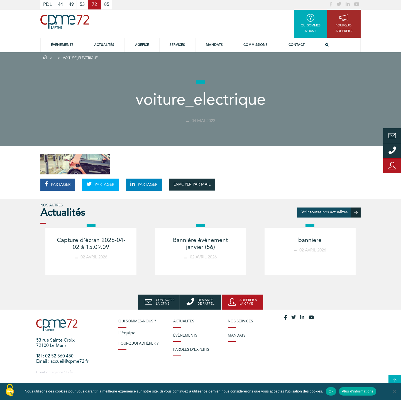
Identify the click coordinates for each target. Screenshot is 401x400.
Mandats (214, 45)
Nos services (240, 321)
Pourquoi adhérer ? (138, 343)
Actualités (104, 45)
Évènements (62, 45)
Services (177, 45)
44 (60, 4)
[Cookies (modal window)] (9, 390)
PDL (47, 4)
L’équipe (127, 333)
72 (94, 4)
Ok (331, 391)
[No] (394, 391)
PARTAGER (58, 184)
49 (71, 4)
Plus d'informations (357, 391)
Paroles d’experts (191, 350)
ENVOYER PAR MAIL (192, 184)
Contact (296, 45)
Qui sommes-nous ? (137, 321)
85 (106, 4)
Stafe (68, 372)
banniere (310, 240)
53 (82, 4)
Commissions (255, 45)
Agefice (142, 45)
